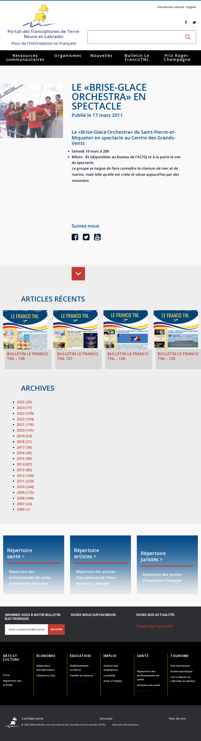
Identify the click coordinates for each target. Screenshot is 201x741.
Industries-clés (46, 675)
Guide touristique (181, 671)
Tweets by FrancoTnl (154, 626)
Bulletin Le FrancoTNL (137, 57)
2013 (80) (24, 469)
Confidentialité (32, 718)
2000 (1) (23, 509)
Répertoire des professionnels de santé (148, 675)
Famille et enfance (81, 675)
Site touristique (180, 665)
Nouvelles (101, 55)
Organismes (67, 55)
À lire (6, 675)
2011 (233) (25, 481)
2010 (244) (25, 486)
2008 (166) (25, 498)
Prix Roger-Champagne (177, 57)
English (191, 7)
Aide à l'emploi (112, 681)
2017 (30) (24, 447)
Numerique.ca (131, 724)
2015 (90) (24, 458)
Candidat (109, 675)
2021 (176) (25, 424)
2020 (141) (25, 430)
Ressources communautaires (25, 57)
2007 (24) (24, 503)
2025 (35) (24, 402)
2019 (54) (24, 436)
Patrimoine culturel (171, 7)
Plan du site (177, 718)
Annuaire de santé (148, 685)
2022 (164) (25, 419)
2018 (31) (24, 441)
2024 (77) (24, 407)
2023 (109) (25, 413)
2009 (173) (25, 492)
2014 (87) (24, 464)
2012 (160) (25, 475)
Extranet (106, 718)
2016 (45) (24, 452)
